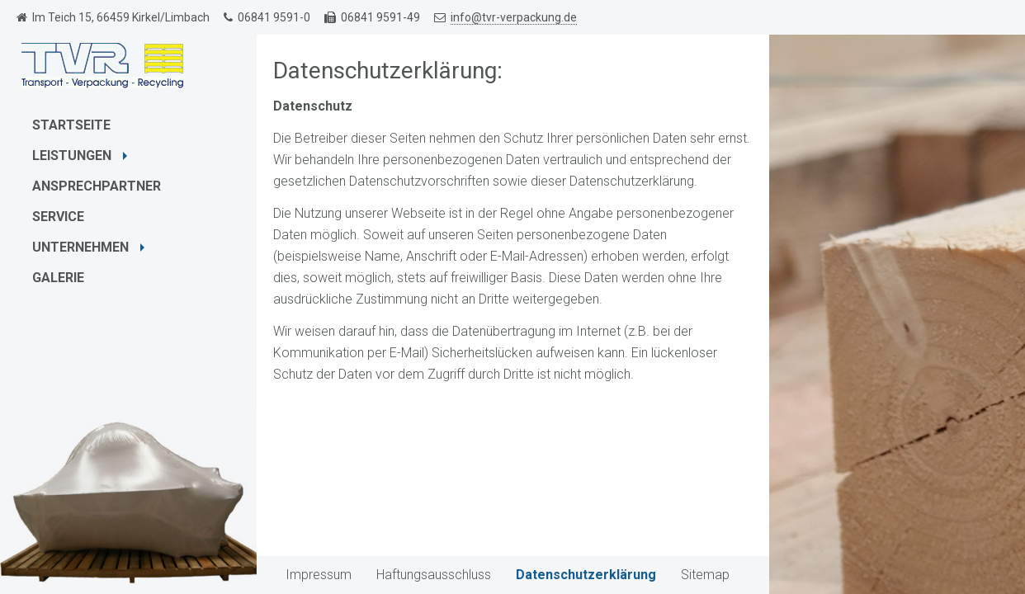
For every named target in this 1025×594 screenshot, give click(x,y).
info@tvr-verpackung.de (514, 17)
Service (58, 216)
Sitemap (705, 574)
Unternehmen (90, 247)
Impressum (319, 574)
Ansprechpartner (96, 186)
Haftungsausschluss (433, 574)
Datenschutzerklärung (586, 574)
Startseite (71, 125)
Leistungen (81, 155)
